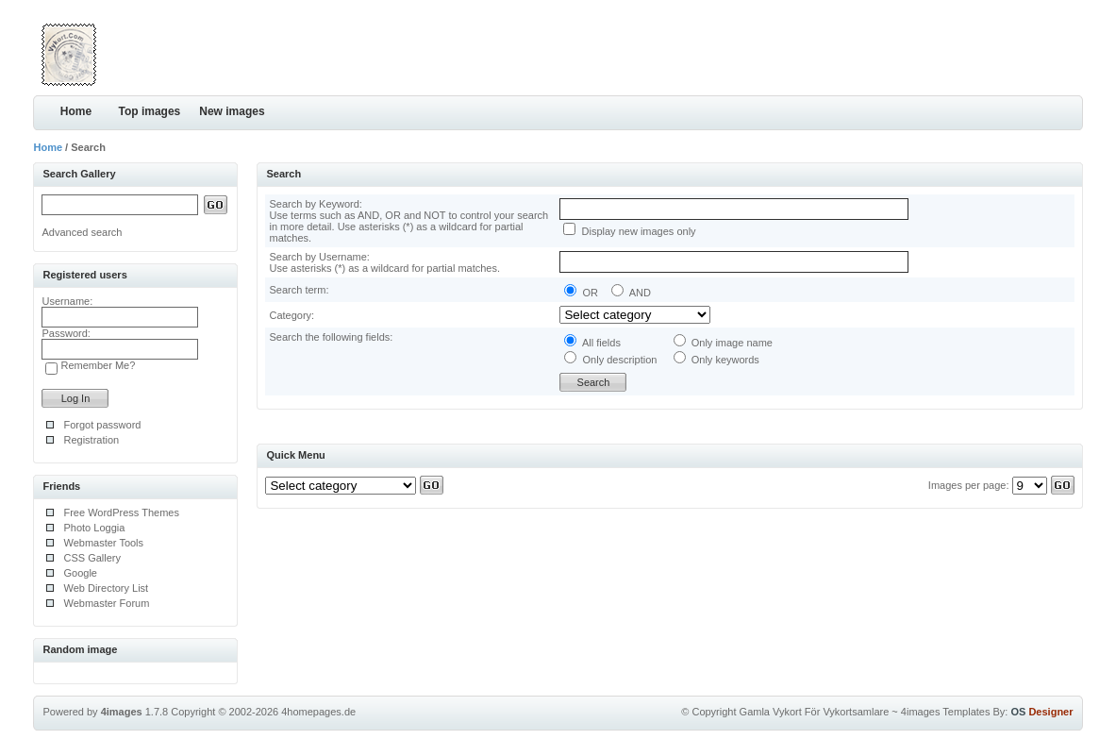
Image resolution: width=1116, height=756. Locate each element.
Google (79, 573)
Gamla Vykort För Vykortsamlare (815, 711)
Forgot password (102, 424)
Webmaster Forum (106, 603)
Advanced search (82, 232)
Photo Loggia (94, 527)
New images (231, 111)
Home (76, 111)
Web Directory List (105, 588)
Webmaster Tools (103, 542)
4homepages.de (318, 711)
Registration (91, 439)
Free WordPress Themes (120, 512)
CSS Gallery (92, 557)
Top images (149, 111)
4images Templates (946, 711)
